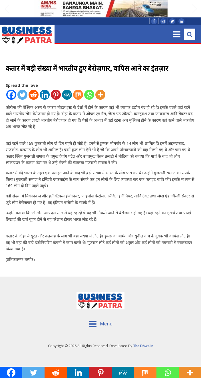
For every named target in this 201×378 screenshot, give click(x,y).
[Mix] (78, 95)
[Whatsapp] (89, 95)
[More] (100, 95)
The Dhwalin (143, 345)
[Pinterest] (56, 95)
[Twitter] (22, 95)
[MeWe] (67, 95)
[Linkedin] (45, 95)
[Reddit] (34, 95)
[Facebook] (11, 95)
